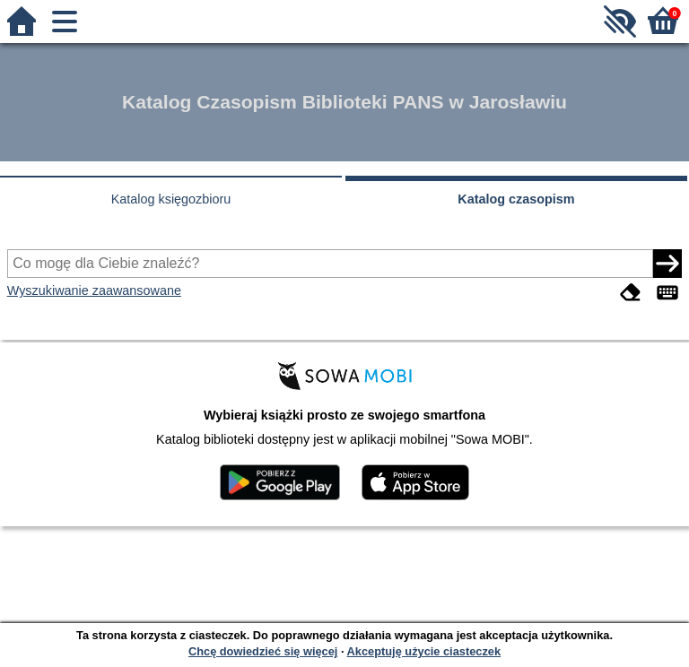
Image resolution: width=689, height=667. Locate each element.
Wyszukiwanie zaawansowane (94, 290)
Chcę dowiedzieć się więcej (262, 651)
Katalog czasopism (516, 199)
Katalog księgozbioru (171, 199)
